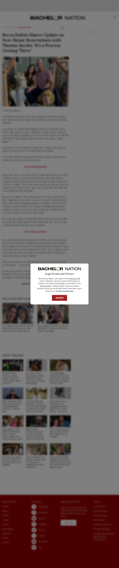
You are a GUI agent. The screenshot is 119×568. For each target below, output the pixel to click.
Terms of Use (74, 278)
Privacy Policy (45, 286)
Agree (60, 297)
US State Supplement (64, 291)
